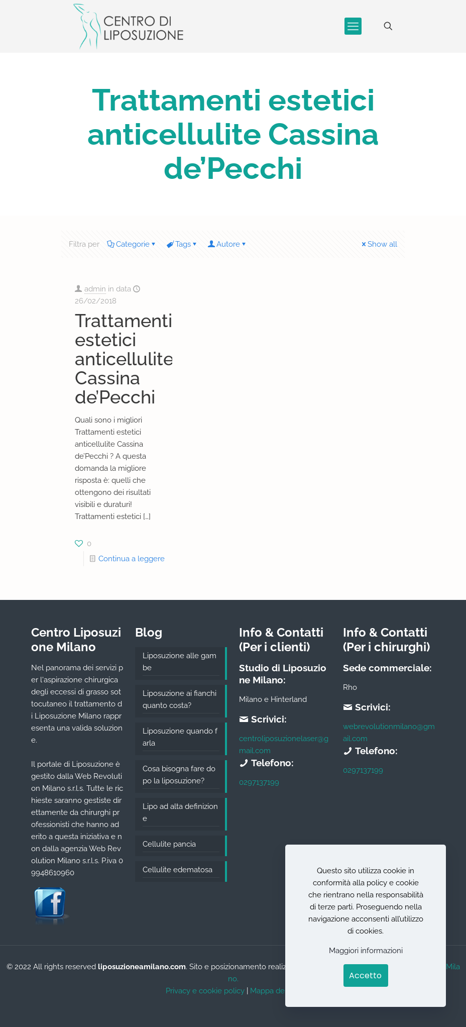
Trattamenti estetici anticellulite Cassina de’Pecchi (124, 358)
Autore (227, 244)
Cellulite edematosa (177, 869)
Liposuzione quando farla (180, 737)
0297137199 (259, 782)
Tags (182, 244)
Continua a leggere (131, 558)
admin (95, 288)
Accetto (365, 975)
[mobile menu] (353, 26)
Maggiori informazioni (366, 950)
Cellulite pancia (169, 844)
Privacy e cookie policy (205, 990)
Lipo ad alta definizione (180, 812)
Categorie (132, 244)
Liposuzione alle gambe (179, 661)
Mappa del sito (275, 990)
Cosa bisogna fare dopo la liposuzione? (179, 774)
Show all (378, 244)
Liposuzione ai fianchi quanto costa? (179, 699)
